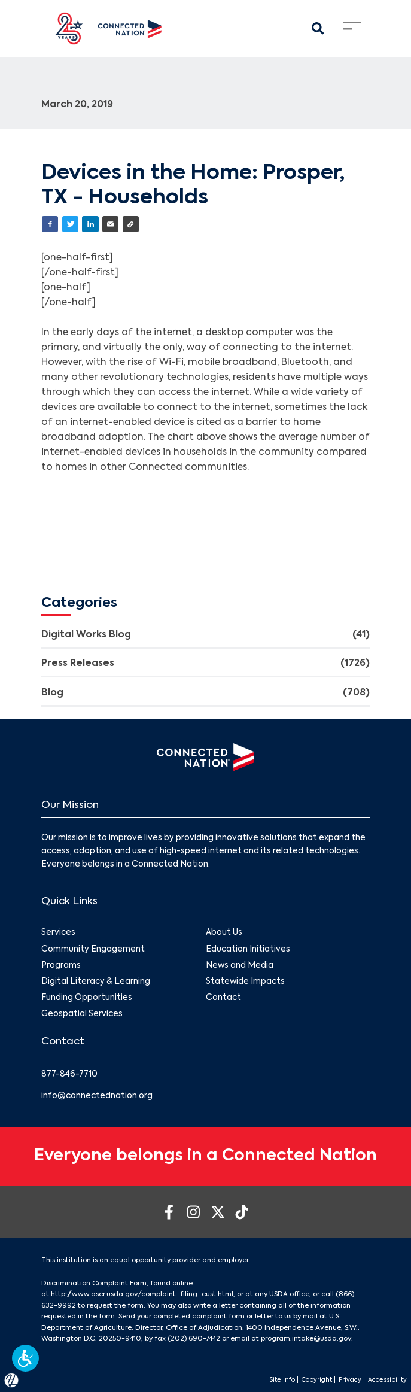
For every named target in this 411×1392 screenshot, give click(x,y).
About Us (224, 933)
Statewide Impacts (245, 981)
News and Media (239, 965)
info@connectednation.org (97, 1096)
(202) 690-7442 (194, 1338)
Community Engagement (93, 949)
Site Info (282, 1380)
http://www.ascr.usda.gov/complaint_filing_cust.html (142, 1294)
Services (58, 933)
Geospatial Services (82, 1014)
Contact (223, 998)
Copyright (317, 1380)
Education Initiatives (248, 949)
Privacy (350, 1380)
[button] (25, 1358)
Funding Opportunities (86, 998)
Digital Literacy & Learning (95, 981)
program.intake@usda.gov (306, 1338)
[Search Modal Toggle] (317, 28)
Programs (61, 965)
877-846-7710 (69, 1074)
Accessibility (387, 1380)
